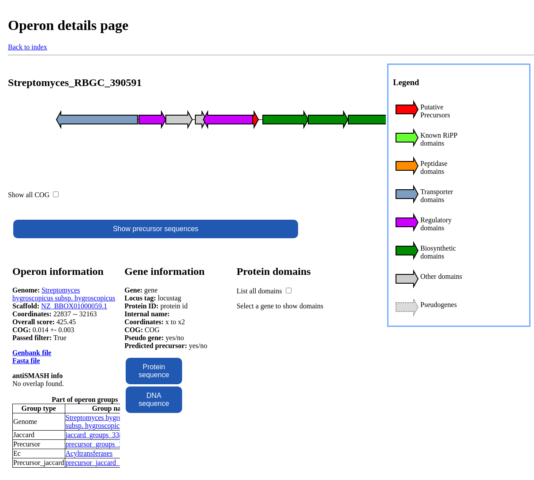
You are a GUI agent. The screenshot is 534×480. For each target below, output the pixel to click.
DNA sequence (153, 399)
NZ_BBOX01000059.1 (74, 306)
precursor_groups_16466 (101, 444)
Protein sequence (153, 371)
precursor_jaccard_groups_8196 (111, 462)
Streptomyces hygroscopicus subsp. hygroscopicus (63, 294)
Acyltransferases (89, 453)
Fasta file (26, 360)
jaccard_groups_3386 (96, 435)
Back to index (27, 47)
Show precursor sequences (155, 228)
